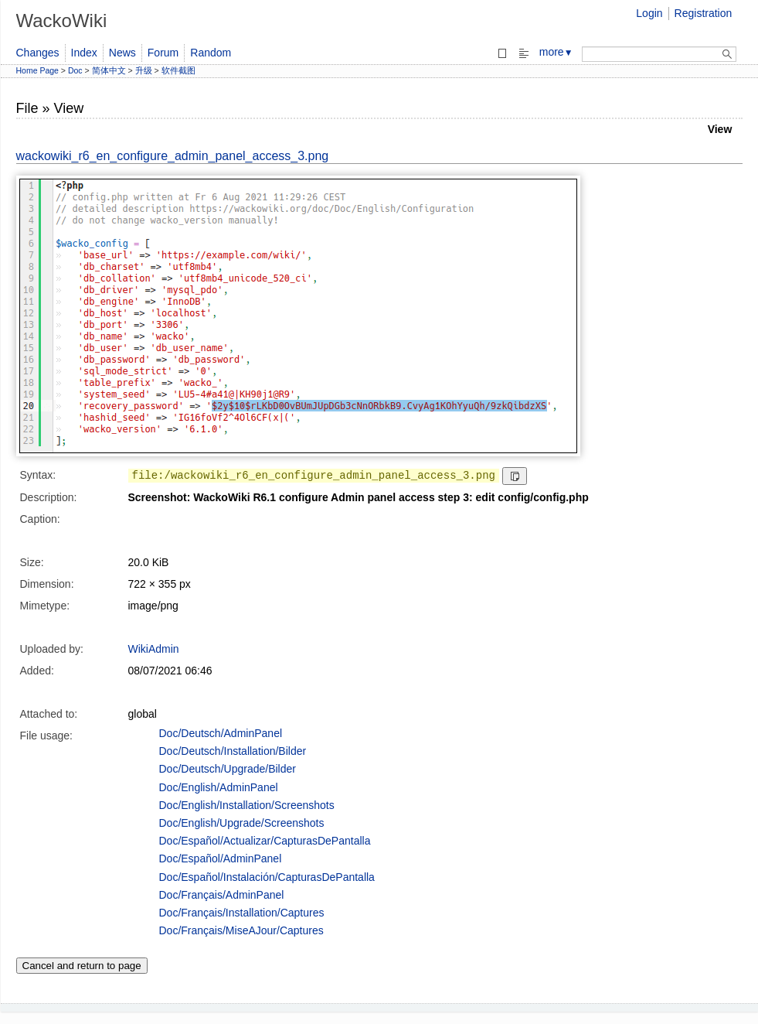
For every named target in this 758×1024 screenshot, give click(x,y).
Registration (704, 13)
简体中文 (109, 70)
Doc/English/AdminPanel (218, 787)
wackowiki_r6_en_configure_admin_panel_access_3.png (172, 155)
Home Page (37, 70)
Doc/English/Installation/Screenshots (247, 805)
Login (649, 13)
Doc (75, 70)
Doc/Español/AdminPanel (220, 858)
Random (210, 52)
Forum (163, 52)
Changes (37, 52)
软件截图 (178, 70)
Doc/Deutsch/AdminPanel (221, 733)
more (556, 52)
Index (84, 52)
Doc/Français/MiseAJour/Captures (241, 930)
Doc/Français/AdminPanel (221, 895)
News (122, 52)
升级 (143, 70)
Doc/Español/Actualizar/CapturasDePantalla (265, 841)
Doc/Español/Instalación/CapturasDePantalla (267, 877)
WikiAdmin (153, 649)
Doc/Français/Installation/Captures (242, 912)
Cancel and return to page (81, 965)
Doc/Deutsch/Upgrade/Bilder (227, 769)
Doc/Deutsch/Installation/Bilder (233, 751)
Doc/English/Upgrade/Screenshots (242, 823)
